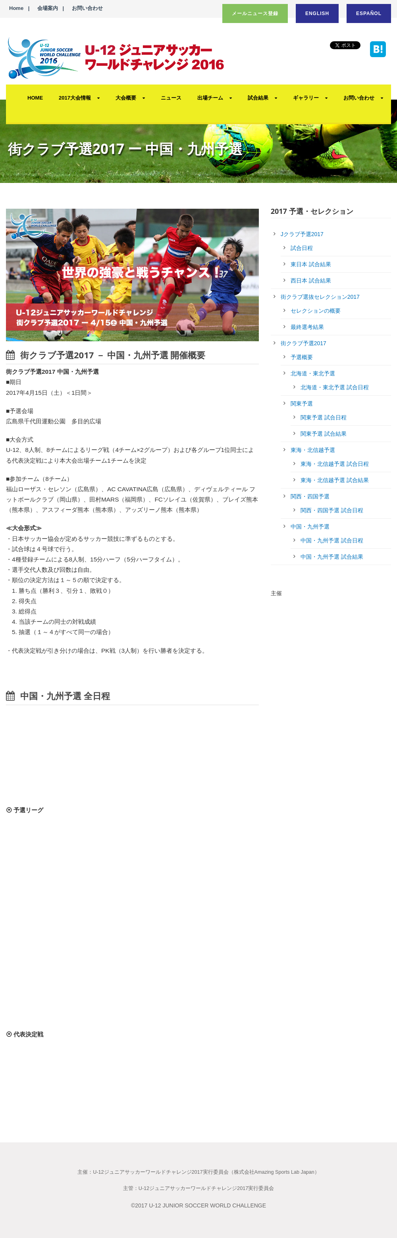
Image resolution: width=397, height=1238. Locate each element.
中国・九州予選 (310, 526)
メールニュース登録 (255, 13)
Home (16, 8)
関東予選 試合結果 (324, 434)
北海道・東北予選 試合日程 (335, 387)
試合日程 (302, 248)
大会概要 (126, 98)
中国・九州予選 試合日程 (332, 540)
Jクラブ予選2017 (302, 234)
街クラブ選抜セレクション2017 (320, 297)
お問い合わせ (87, 8)
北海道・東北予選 (313, 373)
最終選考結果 (307, 327)
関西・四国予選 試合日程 (332, 510)
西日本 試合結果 (311, 280)
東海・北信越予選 (313, 450)
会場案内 (47, 8)
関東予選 (302, 403)
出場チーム (210, 98)
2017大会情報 (75, 98)
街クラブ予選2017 (303, 343)
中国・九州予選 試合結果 (332, 557)
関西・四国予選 (310, 496)
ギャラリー (306, 98)
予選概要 (302, 357)
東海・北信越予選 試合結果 (335, 480)
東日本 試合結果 (311, 264)
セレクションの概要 (316, 311)
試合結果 (258, 98)
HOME (35, 98)
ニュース (171, 98)
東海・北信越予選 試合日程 (335, 464)
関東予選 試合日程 (324, 417)
